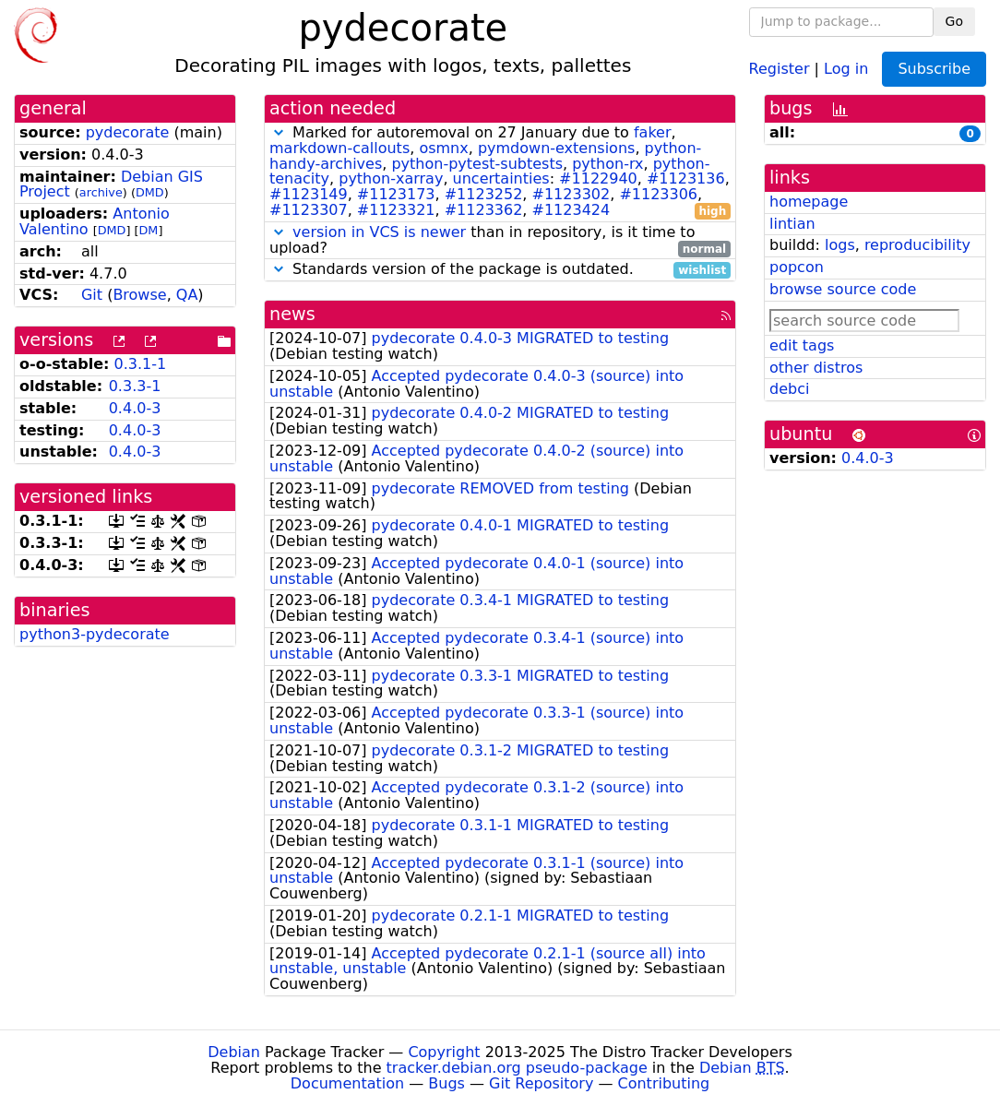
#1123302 (571, 194)
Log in (846, 68)
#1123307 (308, 210)
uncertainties (501, 178)
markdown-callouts (339, 148)
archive (101, 192)
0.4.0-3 (135, 408)
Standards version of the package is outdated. (500, 270)
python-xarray (391, 178)
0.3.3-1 (135, 386)
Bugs (446, 1083)
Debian (234, 1052)
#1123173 (396, 194)
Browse (139, 294)
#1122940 (598, 178)
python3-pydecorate (94, 634)
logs (840, 245)
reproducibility (917, 245)
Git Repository (541, 1083)
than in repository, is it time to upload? (500, 240)
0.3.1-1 (140, 364)
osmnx (443, 148)
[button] (278, 132)
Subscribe (934, 68)
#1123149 (308, 194)
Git (91, 294)
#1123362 (484, 210)
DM (149, 230)
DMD (150, 192)
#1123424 (571, 210)
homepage (808, 201)
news (292, 314)
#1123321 (396, 210)
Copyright (444, 1052)
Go (954, 21)
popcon (796, 267)
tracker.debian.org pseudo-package (517, 1067)
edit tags (801, 345)
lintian (792, 223)
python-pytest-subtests (477, 163)
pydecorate (128, 132)
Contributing (664, 1083)
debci (789, 389)
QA (187, 294)
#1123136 (686, 178)
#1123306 (658, 194)
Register (779, 68)
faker (653, 132)
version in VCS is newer (379, 232)
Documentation (347, 1083)
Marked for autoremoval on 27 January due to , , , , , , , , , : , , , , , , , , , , (500, 172)
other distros (816, 367)
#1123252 (484, 194)
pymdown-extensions (557, 148)
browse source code (842, 289)
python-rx (607, 163)
